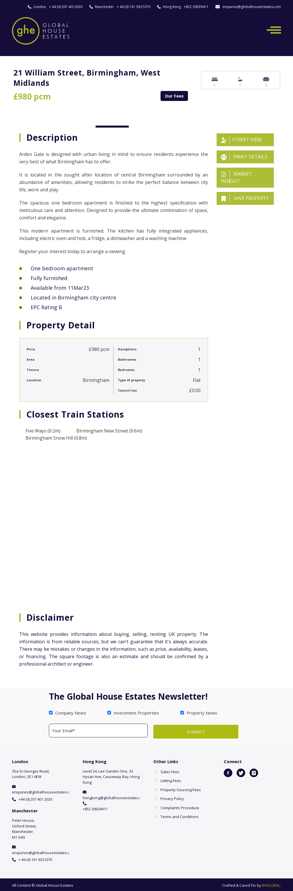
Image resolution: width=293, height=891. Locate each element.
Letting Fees (171, 779)
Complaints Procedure (180, 806)
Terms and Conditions (180, 815)
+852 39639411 (196, 6)
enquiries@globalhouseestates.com (252, 6)
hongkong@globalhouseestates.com (114, 796)
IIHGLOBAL (271, 884)
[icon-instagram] (254, 771)
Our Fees (174, 96)
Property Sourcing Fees (181, 788)
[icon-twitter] (241, 771)
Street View (241, 139)
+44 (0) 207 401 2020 (35, 798)
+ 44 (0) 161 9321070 (133, 6)
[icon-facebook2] (228, 771)
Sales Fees (170, 770)
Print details (244, 157)
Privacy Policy (172, 797)
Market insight (236, 177)
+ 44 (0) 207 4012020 (65, 6)
